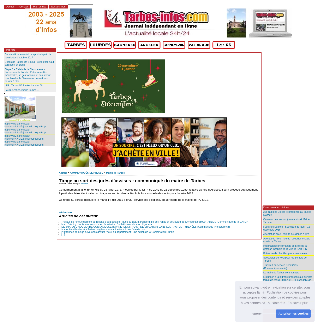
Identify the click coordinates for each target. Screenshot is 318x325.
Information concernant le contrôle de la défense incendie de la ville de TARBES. (285, 247)
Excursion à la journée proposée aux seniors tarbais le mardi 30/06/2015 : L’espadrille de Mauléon (287, 279)
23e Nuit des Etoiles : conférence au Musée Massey (287, 213)
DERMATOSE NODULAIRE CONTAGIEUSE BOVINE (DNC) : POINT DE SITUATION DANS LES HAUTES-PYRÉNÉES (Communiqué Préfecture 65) (145, 226)
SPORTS (10, 50)
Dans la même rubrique (276, 207)
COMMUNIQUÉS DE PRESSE (86, 173)
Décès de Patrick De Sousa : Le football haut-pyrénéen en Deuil (30, 63)
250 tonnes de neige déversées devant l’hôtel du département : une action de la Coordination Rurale (117, 232)
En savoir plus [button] (298, 303)
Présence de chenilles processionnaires (285, 253)
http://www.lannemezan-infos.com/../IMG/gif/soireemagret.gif (24, 137)
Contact (23, 6)
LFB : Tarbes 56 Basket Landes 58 (24, 85)
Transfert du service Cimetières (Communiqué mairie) (280, 266)
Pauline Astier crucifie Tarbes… (22, 90)
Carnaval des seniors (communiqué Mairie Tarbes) (286, 221)
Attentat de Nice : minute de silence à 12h (286, 234)
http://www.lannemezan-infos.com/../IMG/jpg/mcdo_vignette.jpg (26, 125)
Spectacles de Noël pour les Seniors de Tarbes (285, 259)
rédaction (84, 184)
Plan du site (39, 6)
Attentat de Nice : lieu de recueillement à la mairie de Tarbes (286, 240)
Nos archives (58, 6)
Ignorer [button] (257, 313)
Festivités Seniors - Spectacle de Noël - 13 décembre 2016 (286, 228)
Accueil (63, 173)
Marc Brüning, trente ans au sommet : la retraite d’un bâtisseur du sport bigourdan (107, 224)
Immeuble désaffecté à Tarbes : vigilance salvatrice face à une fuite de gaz (103, 229)
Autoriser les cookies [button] (293, 313)
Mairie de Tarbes (115, 173)
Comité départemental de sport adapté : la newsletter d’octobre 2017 (28, 56)
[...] (63, 234)
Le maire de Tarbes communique (281, 272)
